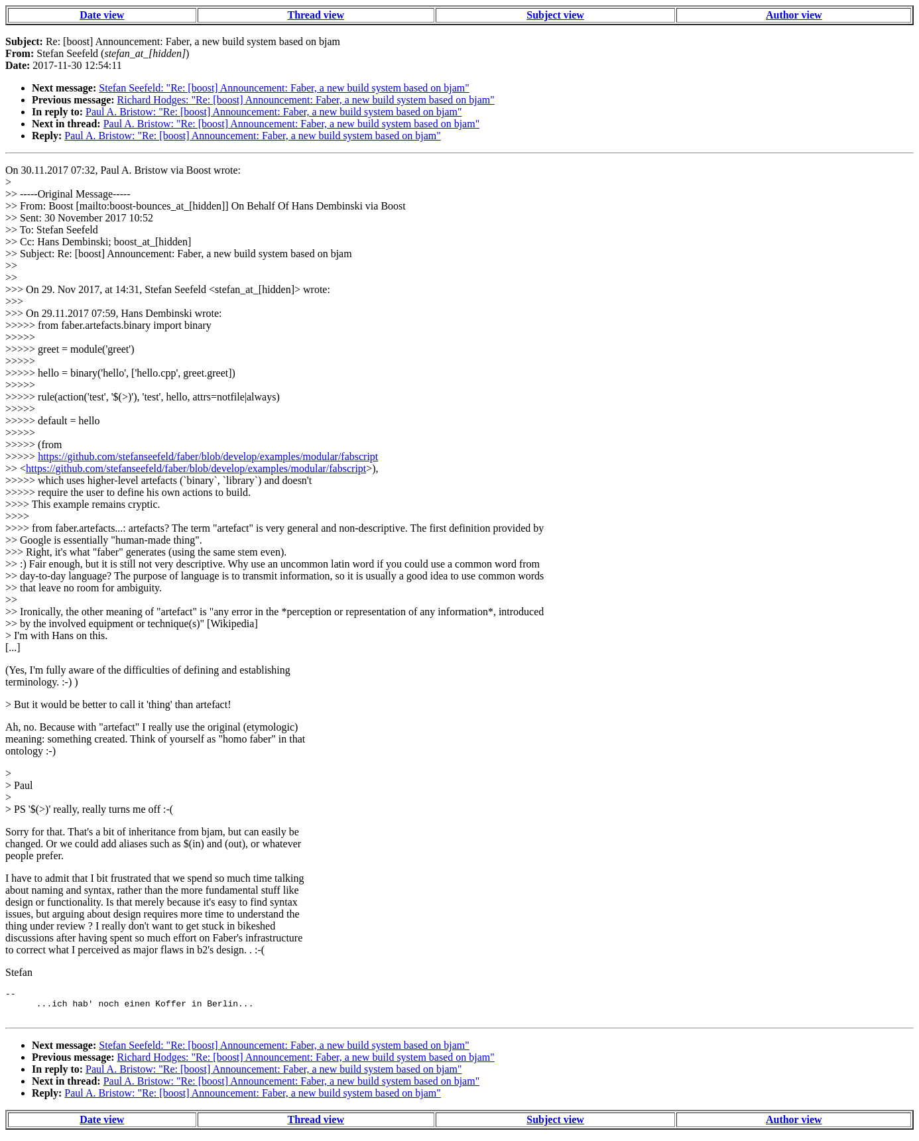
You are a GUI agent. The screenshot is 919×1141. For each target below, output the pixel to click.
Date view (102, 15)
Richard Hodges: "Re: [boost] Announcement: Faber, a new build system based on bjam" (306, 99)
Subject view (555, 15)
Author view (794, 15)
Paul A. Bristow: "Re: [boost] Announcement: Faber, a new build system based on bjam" (273, 111)
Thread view (315, 15)
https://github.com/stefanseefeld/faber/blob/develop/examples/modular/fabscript (208, 456)
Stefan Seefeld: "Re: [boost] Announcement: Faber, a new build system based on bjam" (284, 87)
